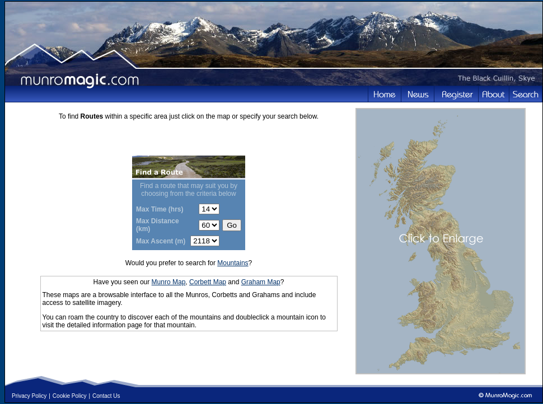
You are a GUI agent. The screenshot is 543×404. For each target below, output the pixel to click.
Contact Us (106, 396)
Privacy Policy (29, 396)
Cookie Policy (70, 396)
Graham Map (260, 282)
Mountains (232, 263)
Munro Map (169, 282)
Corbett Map (207, 282)
